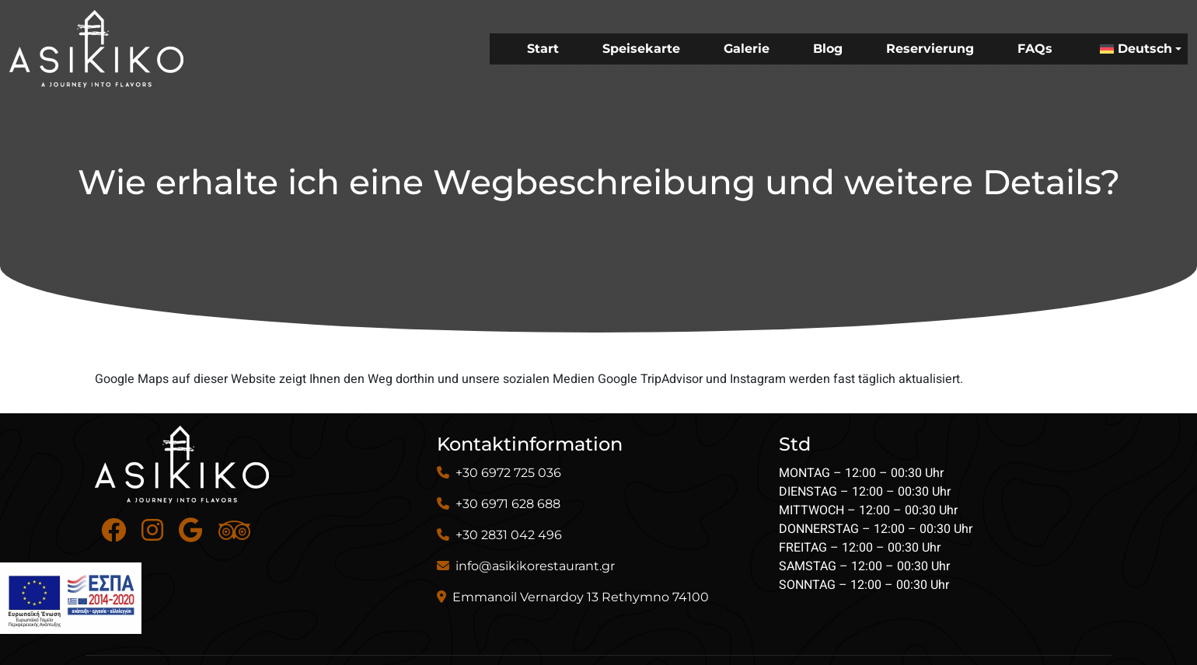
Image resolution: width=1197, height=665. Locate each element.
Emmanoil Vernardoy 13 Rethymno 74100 (580, 597)
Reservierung (930, 48)
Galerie (747, 48)
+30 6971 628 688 (507, 503)
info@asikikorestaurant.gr (535, 566)
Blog (828, 48)
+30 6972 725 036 (508, 472)
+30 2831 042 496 (508, 534)
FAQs (1034, 48)
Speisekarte (641, 48)
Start (543, 48)
